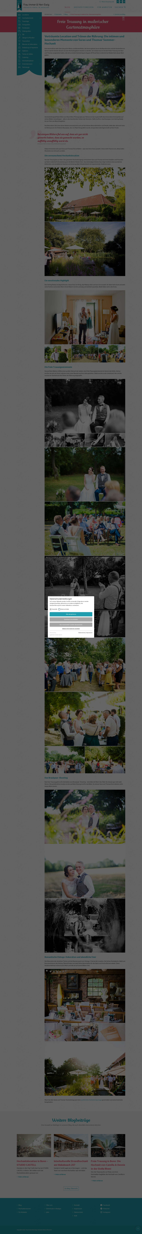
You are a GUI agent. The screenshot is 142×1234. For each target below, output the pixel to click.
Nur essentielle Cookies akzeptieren (71, 625)
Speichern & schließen (71, 619)
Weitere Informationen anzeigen (71, 629)
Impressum (89, 633)
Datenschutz (81, 633)
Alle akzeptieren (71, 614)
